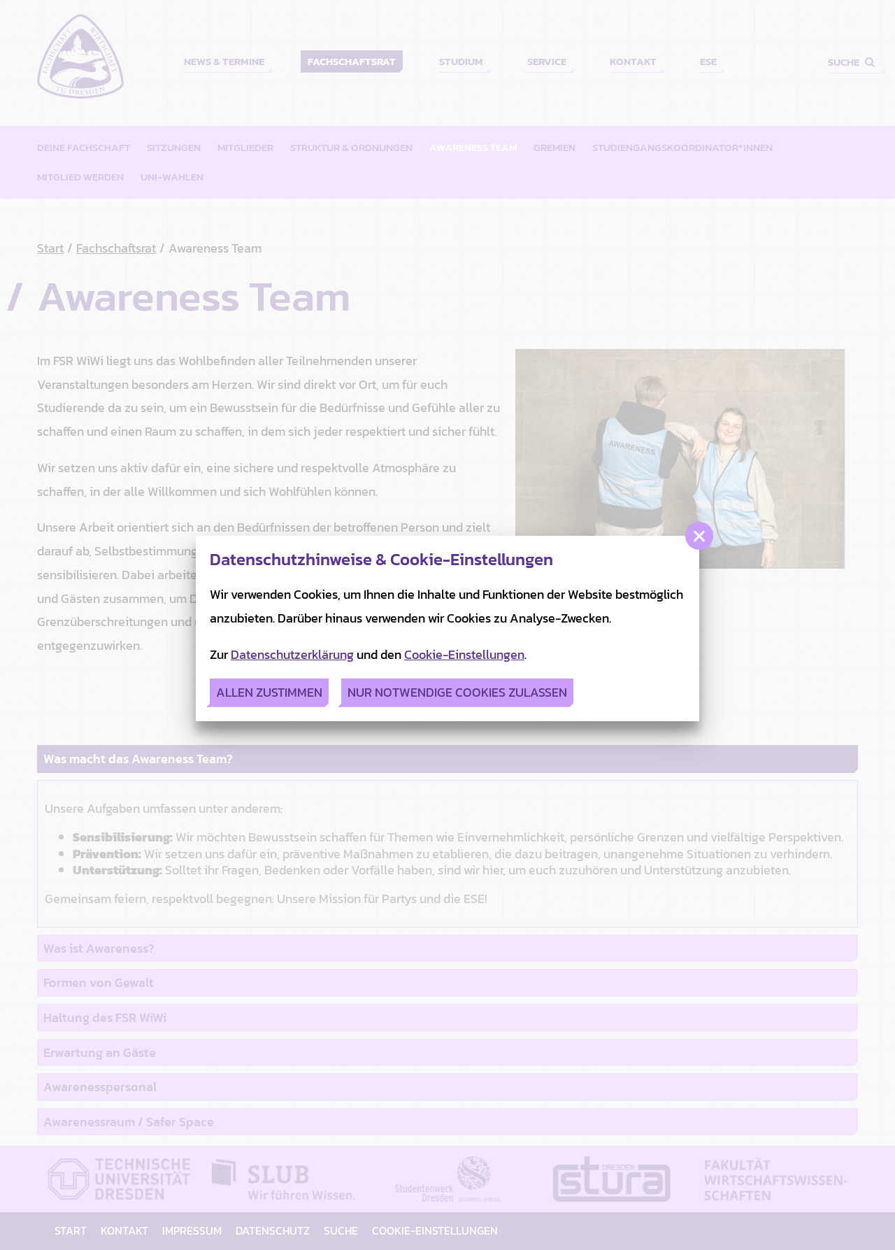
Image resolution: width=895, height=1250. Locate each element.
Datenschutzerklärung (292, 654)
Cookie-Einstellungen (464, 654)
